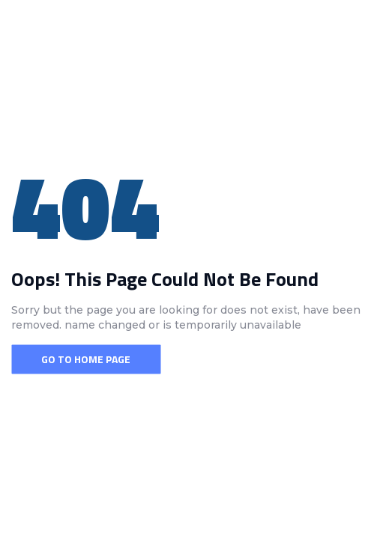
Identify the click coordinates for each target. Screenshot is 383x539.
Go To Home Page (85, 359)
